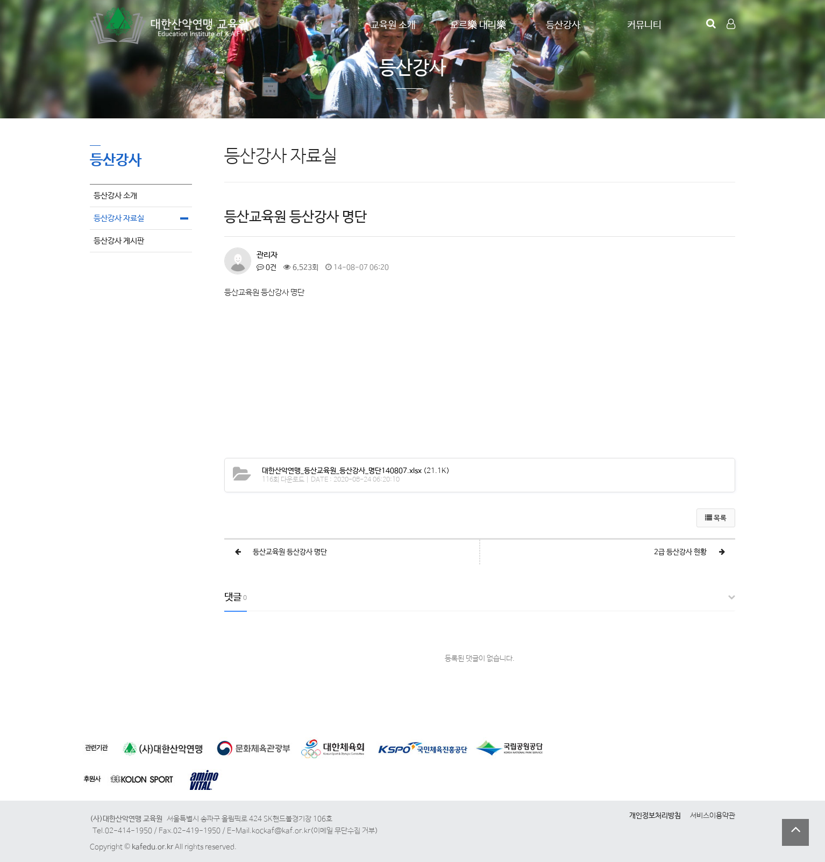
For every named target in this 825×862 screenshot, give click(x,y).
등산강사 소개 (115, 195)
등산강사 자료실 (119, 218)
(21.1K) (356, 471)
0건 (266, 267)
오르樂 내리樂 (478, 25)
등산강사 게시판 (119, 240)
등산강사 (563, 25)
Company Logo (170, 25)
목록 (716, 518)
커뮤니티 (644, 25)
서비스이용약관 (712, 815)
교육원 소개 (393, 25)
